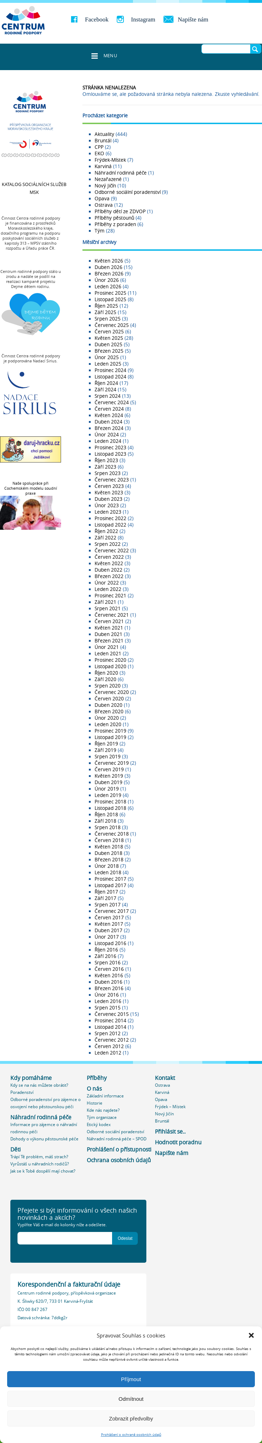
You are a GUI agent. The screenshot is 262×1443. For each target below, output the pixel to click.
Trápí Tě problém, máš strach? (39, 1156)
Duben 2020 (108, 705)
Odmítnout (131, 1399)
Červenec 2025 (112, 325)
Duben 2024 (108, 422)
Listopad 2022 (110, 525)
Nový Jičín (105, 185)
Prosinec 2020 (110, 660)
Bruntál (103, 140)
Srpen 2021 (108, 608)
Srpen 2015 (108, 1007)
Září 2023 (105, 467)
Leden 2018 (108, 872)
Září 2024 (105, 389)
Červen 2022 (109, 557)
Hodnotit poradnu (178, 1142)
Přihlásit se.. (170, 1131)
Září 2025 (105, 312)
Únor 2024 (107, 434)
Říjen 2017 (106, 892)
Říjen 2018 (106, 814)
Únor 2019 (107, 789)
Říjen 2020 (106, 673)
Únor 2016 (107, 995)
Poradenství (22, 1092)
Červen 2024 (109, 409)
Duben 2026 (108, 267)
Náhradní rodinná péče (121, 173)
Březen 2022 (109, 576)
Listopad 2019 (110, 737)
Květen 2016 (109, 975)
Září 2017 (105, 898)
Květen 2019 (109, 776)
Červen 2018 (109, 840)
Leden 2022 (108, 589)
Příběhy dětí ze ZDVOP (120, 211)
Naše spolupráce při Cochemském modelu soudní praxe (30, 488)
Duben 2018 (108, 853)
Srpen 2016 (108, 962)
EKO (99, 153)
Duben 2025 (108, 344)
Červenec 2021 (112, 615)
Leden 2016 (108, 1001)
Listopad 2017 (110, 885)
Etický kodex (99, 1124)
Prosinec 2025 (110, 293)
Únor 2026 (107, 280)
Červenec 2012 (112, 1040)
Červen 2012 (109, 1046)
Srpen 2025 (108, 318)
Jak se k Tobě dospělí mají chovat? (42, 1171)
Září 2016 (105, 956)
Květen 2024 (109, 415)
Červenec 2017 (112, 911)
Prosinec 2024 (110, 370)
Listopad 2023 (110, 454)
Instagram (143, 19)
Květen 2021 (109, 628)
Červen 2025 (109, 331)
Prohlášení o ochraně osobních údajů (131, 1434)
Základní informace (105, 1096)
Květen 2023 (109, 492)
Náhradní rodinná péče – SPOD (116, 1138)
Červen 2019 (109, 769)
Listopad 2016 (110, 943)
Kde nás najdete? (103, 1110)
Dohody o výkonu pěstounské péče (44, 1138)
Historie (94, 1103)
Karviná (103, 166)
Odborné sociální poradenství (128, 192)
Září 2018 (105, 821)
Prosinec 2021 (110, 595)
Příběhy (97, 1078)
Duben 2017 (108, 930)
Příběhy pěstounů (114, 218)
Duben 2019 (108, 782)
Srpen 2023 (108, 473)
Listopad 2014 (110, 1027)
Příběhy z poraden (115, 224)
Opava (102, 198)
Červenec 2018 (112, 834)
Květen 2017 (109, 924)
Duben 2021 (108, 634)
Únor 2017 (107, 937)
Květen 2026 (109, 261)
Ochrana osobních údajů (119, 1160)
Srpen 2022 (108, 544)
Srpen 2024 (108, 396)
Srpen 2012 (108, 1033)
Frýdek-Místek (110, 160)
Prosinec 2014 (110, 1020)
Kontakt (165, 1078)
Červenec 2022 (112, 550)
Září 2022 (105, 537)
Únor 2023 (107, 505)
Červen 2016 (109, 969)
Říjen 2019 (106, 743)
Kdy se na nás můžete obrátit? (39, 1085)
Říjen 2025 (106, 306)
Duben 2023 (108, 499)
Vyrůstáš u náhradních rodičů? (39, 1163)
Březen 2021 (109, 640)
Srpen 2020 (108, 686)
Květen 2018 (109, 846)
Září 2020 (105, 679)
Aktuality (104, 134)
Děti (15, 1149)
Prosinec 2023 (110, 447)
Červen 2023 (109, 486)
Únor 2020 (107, 718)
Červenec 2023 (112, 479)
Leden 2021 (108, 653)
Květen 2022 (109, 563)
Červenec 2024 (112, 402)
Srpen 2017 (108, 904)
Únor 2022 (107, 582)
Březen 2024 (109, 428)
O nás (94, 1088)
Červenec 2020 (112, 692)
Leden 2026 (108, 286)
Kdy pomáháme (31, 1078)
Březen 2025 (109, 351)
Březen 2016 (109, 988)
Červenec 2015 (112, 1014)
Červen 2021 (109, 621)
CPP (99, 147)
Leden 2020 (108, 724)
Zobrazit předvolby (131, 1418)
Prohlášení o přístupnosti (119, 1149)
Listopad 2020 (110, 666)
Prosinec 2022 (110, 518)
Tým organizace (102, 1117)
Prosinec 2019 (110, 731)
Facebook (97, 19)
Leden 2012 (108, 1053)
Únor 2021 (107, 647)
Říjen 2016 (106, 949)
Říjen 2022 (106, 531)
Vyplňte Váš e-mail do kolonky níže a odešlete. (62, 1224)
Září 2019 (105, 750)
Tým (100, 231)
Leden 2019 (108, 795)
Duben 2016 (108, 982)
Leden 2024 (108, 441)
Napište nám (193, 19)
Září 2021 (105, 602)
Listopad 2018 (110, 808)
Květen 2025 (109, 338)
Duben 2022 (108, 570)
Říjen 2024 (106, 383)
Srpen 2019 (108, 756)
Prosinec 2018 (110, 801)
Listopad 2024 (110, 376)
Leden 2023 (108, 512)
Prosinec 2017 (110, 879)
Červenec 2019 (112, 763)
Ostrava (104, 205)
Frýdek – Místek (170, 1106)
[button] (251, 1335)
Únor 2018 (107, 866)
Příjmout (131, 1379)
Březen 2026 (109, 273)
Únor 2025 (107, 357)
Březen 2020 (109, 711)
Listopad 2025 (110, 299)
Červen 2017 (109, 917)
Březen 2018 (109, 859)
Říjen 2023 (106, 460)
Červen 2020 (109, 698)
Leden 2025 (108, 364)
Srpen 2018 (108, 827)
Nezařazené (108, 179)
